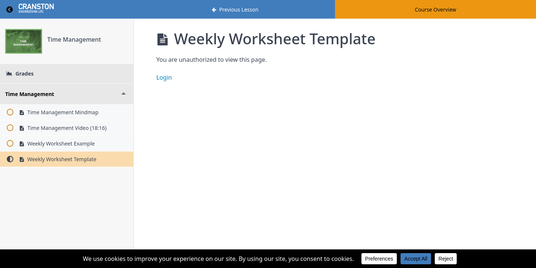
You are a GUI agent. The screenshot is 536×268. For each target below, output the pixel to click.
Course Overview (435, 9)
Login (164, 77)
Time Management (74, 39)
